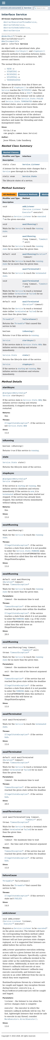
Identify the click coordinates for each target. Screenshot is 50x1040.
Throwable (7, 319)
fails (7, 737)
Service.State (29, 176)
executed (41, 928)
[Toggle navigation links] (3, 3)
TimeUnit (26, 650)
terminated (8, 494)
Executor (26, 212)
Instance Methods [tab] (28, 194)
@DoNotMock (7, 36)
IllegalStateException (16, 423)
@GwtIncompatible (10, 41)
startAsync (27, 340)
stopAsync (27, 364)
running (35, 335)
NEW (9, 69)
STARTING (12, 72)
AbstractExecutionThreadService (20, 22)
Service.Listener (31, 164)
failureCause (29, 319)
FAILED (18, 899)
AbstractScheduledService (17, 28)
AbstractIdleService (14, 25)
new (32, 491)
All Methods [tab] (9, 194)
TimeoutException (19, 584)
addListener (28, 206)
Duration (41, 254)
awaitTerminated (30, 269)
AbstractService (12, 30)
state (25, 355)
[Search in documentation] (41, 8)
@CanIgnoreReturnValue (14, 393)
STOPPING (12, 77)
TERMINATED (13, 80)
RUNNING (12, 74)
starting (21, 369)
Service (27, 8)
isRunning (27, 331)
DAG (29, 93)
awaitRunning (29, 224)
